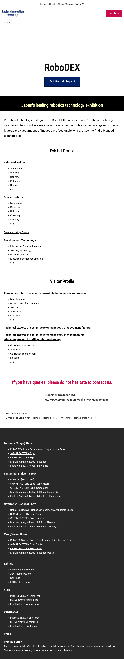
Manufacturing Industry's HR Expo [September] (35, 492)
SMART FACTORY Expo (22, 453)
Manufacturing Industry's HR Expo (28, 461)
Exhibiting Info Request (22, 569)
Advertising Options (20, 573)
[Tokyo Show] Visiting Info (24, 599)
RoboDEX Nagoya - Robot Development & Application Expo (42, 509)
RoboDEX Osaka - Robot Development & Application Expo (41, 540)
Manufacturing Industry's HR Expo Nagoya (32, 522)
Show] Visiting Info (28, 604)
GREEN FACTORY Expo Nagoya (27, 518)
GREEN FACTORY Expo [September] (29, 487)
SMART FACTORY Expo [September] (29, 483)
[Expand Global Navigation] (62, 3)
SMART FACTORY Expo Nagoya (27, 514)
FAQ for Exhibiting (20, 582)
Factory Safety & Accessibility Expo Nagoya (33, 526)
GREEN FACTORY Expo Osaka (26, 548)
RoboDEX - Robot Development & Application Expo (37, 449)
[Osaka (14, 604)
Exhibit (8, 563)
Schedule (15, 577)
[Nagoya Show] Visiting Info (25, 595)
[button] (114, 13)
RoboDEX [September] (22, 479)
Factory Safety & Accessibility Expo (29, 465)
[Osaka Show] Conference (24, 626)
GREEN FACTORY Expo (22, 457)
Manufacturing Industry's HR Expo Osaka (32, 552)
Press (7, 633)
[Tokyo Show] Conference (24, 621)
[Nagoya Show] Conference (25, 617)
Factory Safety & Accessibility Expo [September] (36, 496)
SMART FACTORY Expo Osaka (26, 544)
